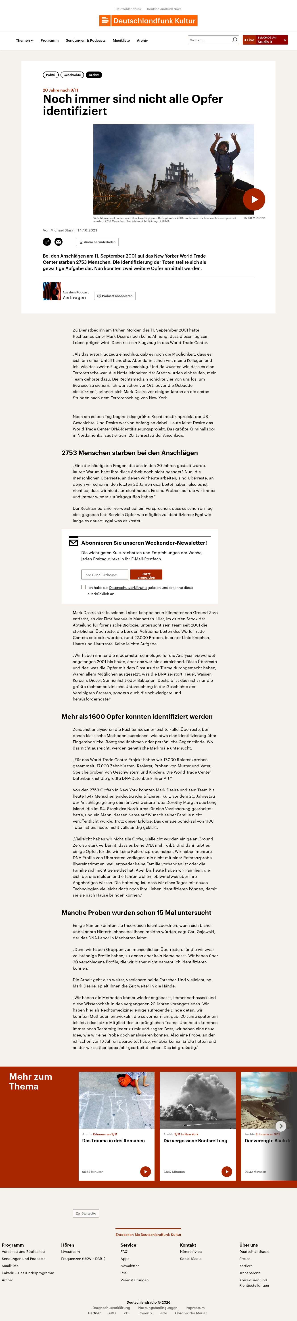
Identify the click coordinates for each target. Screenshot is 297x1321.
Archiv (142, 40)
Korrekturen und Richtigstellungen (254, 1282)
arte (163, 1313)
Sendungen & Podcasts (86, 40)
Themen (23, 40)
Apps (125, 1258)
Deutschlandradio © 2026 (148, 1302)
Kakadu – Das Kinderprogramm (28, 1273)
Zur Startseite (86, 1213)
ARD (112, 1313)
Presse (244, 1258)
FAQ (124, 1251)
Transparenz (249, 1273)
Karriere (246, 1266)
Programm (50, 40)
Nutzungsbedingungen (158, 1307)
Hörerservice (191, 1251)
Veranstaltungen (135, 1280)
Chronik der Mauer (191, 1313)
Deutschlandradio (254, 1251)
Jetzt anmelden (146, 575)
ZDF (127, 1313)
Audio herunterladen (100, 242)
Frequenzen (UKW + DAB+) (83, 1258)
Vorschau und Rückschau (23, 1251)
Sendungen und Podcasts (23, 1258)
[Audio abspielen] (254, 199)
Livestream (70, 1251)
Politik (51, 75)
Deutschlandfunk (128, 9)
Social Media (190, 1258)
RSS (124, 1273)
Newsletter (130, 1266)
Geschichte (72, 75)
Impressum (195, 1307)
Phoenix (145, 1313)
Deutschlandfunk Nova (164, 9)
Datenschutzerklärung (128, 587)
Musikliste (121, 40)
